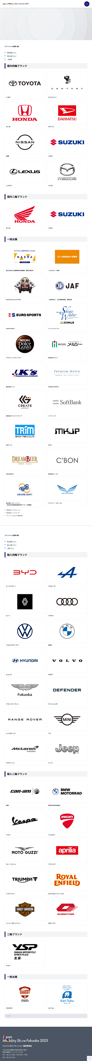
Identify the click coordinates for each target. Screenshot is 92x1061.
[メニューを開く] (86, 4)
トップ (8, 1016)
